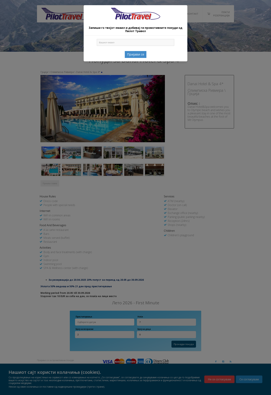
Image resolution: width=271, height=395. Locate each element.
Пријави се (135, 54)
